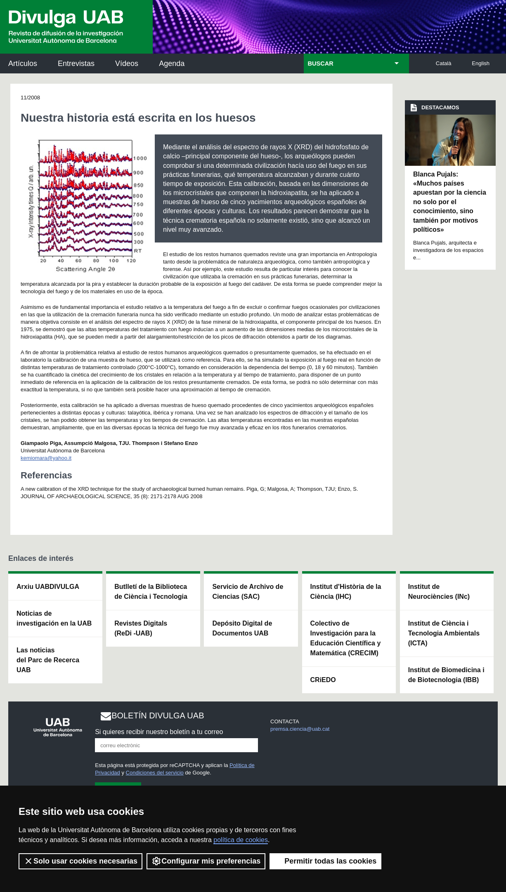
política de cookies (240, 839)
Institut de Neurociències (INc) (439, 591)
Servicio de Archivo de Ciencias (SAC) (247, 591)
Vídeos (126, 63)
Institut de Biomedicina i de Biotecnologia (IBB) (446, 674)
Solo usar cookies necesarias (80, 861)
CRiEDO (323, 679)
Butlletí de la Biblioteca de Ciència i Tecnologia (150, 591)
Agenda (171, 63)
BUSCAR (320, 63)
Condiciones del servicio (155, 773)
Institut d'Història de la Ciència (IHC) (345, 591)
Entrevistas (76, 63)
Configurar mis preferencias (205, 861)
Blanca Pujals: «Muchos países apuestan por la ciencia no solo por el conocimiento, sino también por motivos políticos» (449, 202)
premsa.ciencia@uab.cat (299, 729)
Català (444, 63)
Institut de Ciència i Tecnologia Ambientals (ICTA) (444, 633)
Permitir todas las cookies (325, 861)
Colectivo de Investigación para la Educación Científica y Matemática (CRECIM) (345, 638)
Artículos (22, 63)
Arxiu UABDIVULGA (48, 586)
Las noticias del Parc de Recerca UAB (48, 660)
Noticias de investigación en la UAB (54, 618)
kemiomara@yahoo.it (46, 458)
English (480, 63)
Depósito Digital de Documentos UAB (242, 628)
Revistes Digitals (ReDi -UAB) (140, 628)
